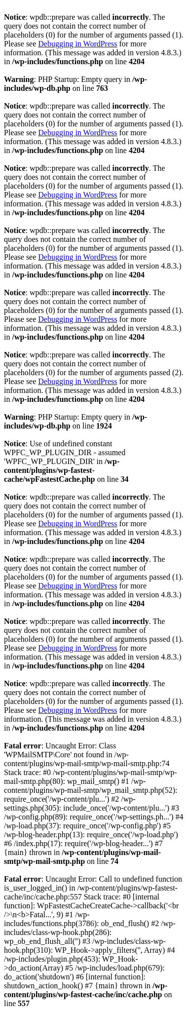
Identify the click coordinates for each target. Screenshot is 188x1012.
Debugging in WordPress (77, 43)
